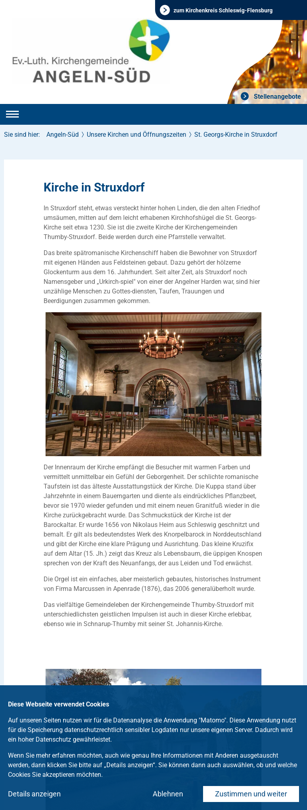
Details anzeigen (34, 794)
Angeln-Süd (62, 134)
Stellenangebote (276, 96)
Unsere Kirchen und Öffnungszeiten (136, 134)
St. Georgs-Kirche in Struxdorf (235, 134)
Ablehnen (168, 794)
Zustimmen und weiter (251, 794)
